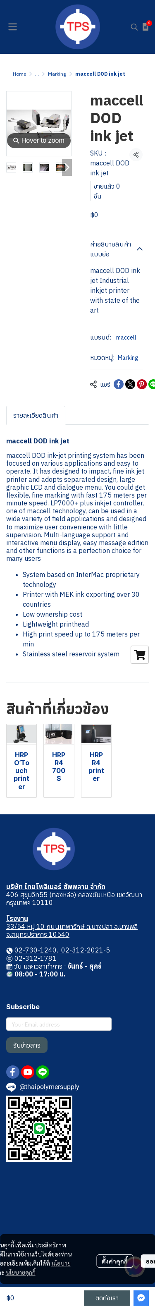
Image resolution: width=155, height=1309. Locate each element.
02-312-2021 (81, 950)
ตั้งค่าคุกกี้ (115, 1261)
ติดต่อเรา (107, 1298)
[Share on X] (130, 384)
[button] (134, 27)
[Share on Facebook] (119, 384)
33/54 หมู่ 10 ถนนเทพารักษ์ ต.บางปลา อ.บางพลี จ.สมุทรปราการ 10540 (72, 930)
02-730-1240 (35, 950)
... (37, 74)
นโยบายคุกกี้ (21, 1272)
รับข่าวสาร (27, 1045)
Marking (57, 74)
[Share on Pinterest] (142, 384)
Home (19, 74)
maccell (127, 337)
